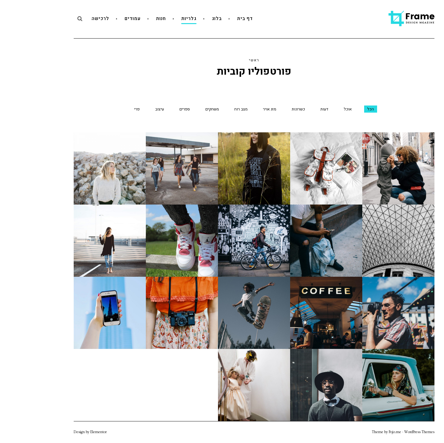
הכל (338, 109)
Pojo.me (363, 432)
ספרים (152, 109)
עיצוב (127, 109)
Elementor (66, 432)
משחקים (180, 109)
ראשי (222, 60)
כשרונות (266, 109)
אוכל (316, 109)
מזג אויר (237, 109)
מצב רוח (209, 109)
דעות (292, 109)
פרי (105, 109)
